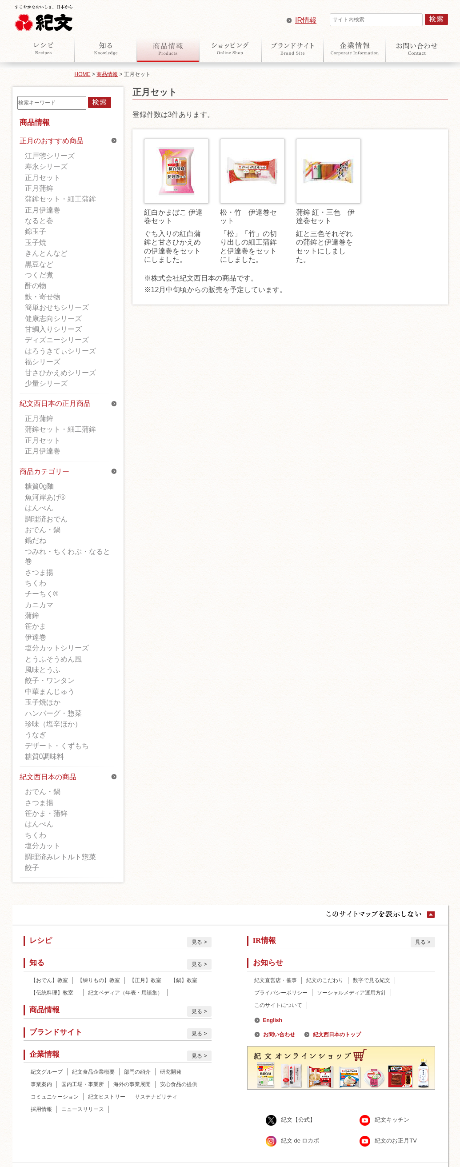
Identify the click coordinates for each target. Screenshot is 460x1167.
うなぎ (35, 734)
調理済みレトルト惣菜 (60, 857)
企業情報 (355, 48)
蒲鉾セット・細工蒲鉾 (60, 199)
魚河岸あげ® (45, 497)
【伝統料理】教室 (55, 993)
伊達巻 (35, 637)
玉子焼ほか (42, 702)
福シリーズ (42, 361)
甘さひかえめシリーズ (60, 373)
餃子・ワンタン (50, 680)
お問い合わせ (417, 48)
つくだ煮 (39, 275)
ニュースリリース (82, 1109)
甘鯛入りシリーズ (53, 329)
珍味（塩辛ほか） (53, 724)
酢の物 (35, 285)
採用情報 (41, 1109)
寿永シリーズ (46, 166)
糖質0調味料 (44, 756)
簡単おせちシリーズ (57, 307)
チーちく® (42, 594)
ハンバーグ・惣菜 (53, 713)
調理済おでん (46, 519)
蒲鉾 (32, 615)
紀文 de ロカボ (300, 1140)
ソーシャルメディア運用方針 (351, 993)
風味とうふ (42, 670)
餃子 (32, 867)
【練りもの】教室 (98, 980)
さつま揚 (39, 572)
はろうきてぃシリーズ (60, 351)
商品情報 (168, 48)
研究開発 (170, 1072)
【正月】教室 (145, 980)
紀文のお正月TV (396, 1140)
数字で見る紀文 (371, 980)
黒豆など (39, 264)
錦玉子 (35, 231)
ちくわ (35, 583)
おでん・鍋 (42, 529)
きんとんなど (46, 253)
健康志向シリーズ (53, 318)
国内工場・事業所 (82, 1084)
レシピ (43, 48)
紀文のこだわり (325, 980)
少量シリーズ (46, 383)
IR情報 (305, 20)
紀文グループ (47, 1072)
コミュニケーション (55, 1097)
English (272, 1020)
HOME (83, 74)
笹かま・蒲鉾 (46, 813)
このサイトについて (278, 1005)
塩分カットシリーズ (57, 648)
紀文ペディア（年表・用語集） (125, 993)
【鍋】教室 (184, 980)
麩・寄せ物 (42, 297)
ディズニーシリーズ (57, 340)
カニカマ (39, 605)
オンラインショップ (230, 48)
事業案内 (41, 1084)
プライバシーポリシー (281, 993)
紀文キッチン (392, 1119)
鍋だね (35, 540)
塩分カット (42, 846)
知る (106, 48)
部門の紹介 (137, 1072)
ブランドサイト (292, 48)
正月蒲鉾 (39, 188)
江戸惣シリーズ (50, 156)
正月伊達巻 (42, 210)
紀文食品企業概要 (93, 1072)
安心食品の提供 (178, 1084)
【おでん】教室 (49, 980)
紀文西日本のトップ (337, 1034)
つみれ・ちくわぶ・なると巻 (67, 556)
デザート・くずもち (57, 746)
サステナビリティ (156, 1097)
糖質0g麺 (39, 486)
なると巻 (39, 221)
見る (197, 942)
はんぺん (39, 508)
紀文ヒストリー (106, 1097)
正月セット (42, 177)
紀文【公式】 (298, 1119)
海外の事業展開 (132, 1084)
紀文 (43, 16)
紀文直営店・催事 (275, 980)
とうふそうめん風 (53, 659)
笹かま (35, 626)
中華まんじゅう (50, 691)
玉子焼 (35, 242)
